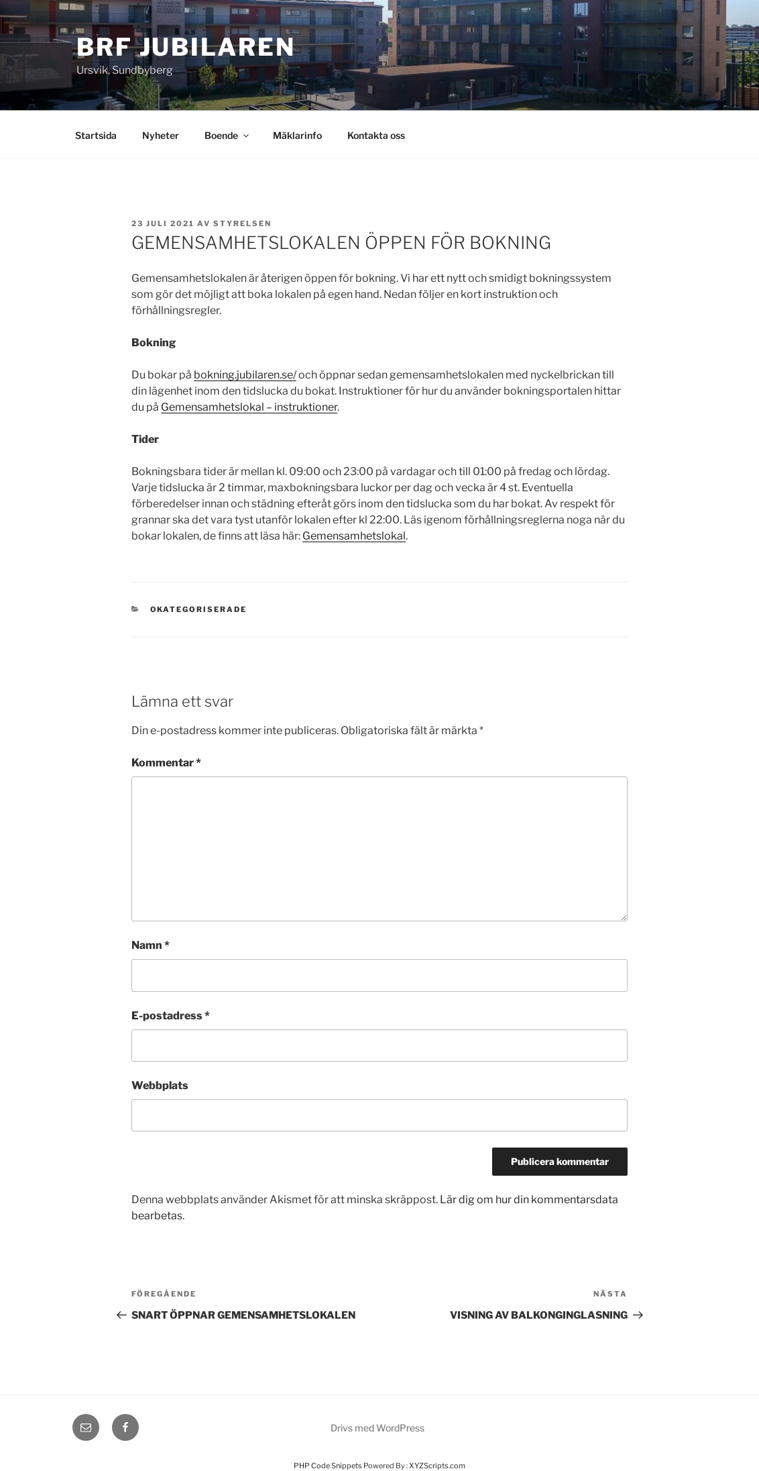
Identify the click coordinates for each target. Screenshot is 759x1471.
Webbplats (159, 1085)
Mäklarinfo (297, 135)
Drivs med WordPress (377, 1427)
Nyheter (160, 135)
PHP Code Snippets (328, 1465)
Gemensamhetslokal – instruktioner (249, 407)
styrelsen (242, 223)
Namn (150, 945)
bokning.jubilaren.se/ (245, 374)
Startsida (96, 135)
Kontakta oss (376, 135)
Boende (228, 135)
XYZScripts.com (437, 1465)
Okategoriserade (198, 609)
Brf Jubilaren (185, 47)
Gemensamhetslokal (354, 535)
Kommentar (166, 762)
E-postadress (170, 1015)
